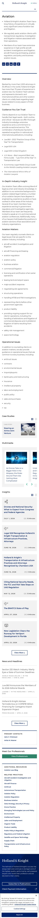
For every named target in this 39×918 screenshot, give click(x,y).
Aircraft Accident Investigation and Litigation (17, 779)
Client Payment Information (14, 889)
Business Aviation (11, 800)
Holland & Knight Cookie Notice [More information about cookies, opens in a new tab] (25, 910)
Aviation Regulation (11, 797)
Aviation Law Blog (11, 770)
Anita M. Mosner (10, 740)
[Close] (36, 901)
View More (19, 653)
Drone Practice (10, 807)
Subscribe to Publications (19, 884)
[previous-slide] (26, 484)
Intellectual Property (12, 817)
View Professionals (19, 756)
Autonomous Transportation (15, 790)
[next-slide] (31, 484)
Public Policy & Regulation (14, 831)
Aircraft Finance (10, 783)
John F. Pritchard (10, 737)
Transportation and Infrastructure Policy (17, 845)
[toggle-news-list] (36, 419)
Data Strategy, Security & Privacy (16, 804)
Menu (35, 3)
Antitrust (7, 787)
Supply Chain (9, 841)
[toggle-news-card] (32, 419)
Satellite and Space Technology (16, 837)
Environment (9, 814)
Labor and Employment (13, 820)
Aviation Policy (9, 794)
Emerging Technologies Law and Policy (19, 810)
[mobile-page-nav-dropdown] (19, 9)
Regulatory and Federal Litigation (17, 834)
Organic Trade (9, 824)
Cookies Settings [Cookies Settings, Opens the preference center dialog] (19, 915)
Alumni (5, 894)
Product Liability (10, 827)
